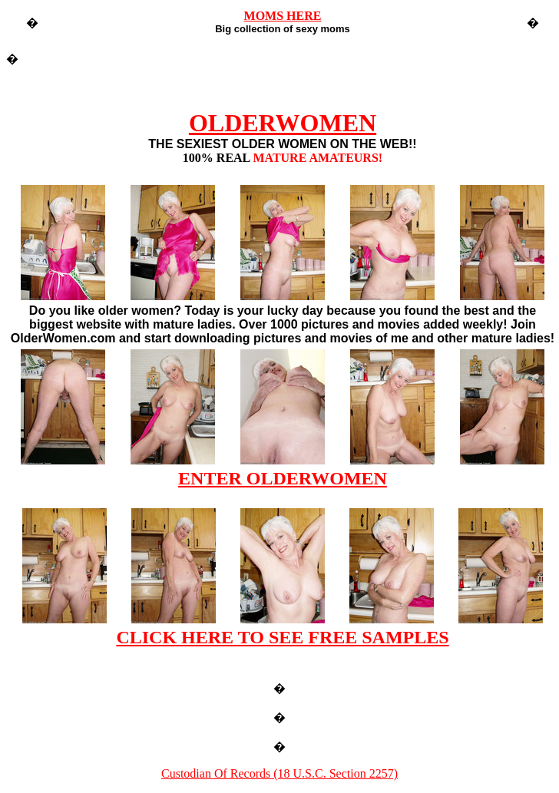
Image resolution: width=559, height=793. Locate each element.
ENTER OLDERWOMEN (282, 478)
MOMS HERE (283, 15)
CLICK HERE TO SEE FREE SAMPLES (282, 637)
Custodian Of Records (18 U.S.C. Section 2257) (279, 773)
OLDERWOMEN (282, 123)
